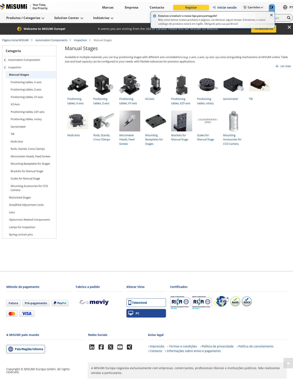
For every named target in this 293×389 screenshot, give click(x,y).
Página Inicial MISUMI (15, 40)
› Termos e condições (182, 346)
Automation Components (51, 40)
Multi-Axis (17, 141)
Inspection (80, 40)
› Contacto (155, 351)
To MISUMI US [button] (263, 29)
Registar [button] (191, 7)
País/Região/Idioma (29, 349)
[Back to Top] (288, 363)
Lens (12, 212)
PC (133, 313)
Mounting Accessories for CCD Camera (29, 188)
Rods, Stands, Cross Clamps (28, 149)
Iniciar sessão (224, 7)
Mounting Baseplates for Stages (30, 163)
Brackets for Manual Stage (27, 171)
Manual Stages (19, 74)
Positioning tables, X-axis (26, 82)
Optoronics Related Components (29, 219)
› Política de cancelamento (255, 346)
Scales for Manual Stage (25, 178)
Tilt (12, 134)
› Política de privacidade (217, 346)
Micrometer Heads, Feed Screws (30, 156)
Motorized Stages (20, 197)
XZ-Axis (15, 104)
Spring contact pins (21, 234)
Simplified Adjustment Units (26, 205)
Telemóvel (137, 302)
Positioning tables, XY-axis (27, 97)
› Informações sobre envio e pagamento (193, 351)
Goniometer (18, 126)
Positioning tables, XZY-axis (27, 112)
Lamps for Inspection (22, 227)
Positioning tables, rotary (26, 119)
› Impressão (156, 346)
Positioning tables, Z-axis (26, 89)
